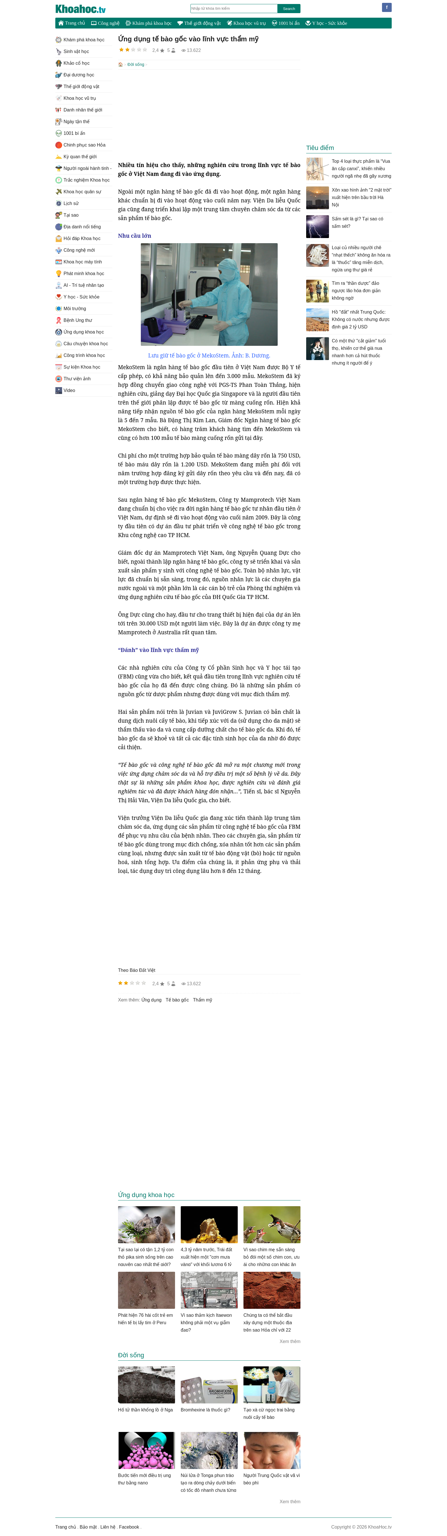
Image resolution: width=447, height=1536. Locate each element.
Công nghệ (105, 23)
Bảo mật (88, 1526)
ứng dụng (151, 999)
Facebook (129, 1526)
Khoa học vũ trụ (246, 23)
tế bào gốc (177, 999)
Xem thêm (290, 1340)
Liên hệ (107, 1526)
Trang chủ (71, 23)
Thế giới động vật (199, 23)
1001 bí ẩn (286, 23)
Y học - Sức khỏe (326, 23)
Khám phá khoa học (148, 23)
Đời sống (135, 64)
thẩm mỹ (202, 999)
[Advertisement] (209, 115)
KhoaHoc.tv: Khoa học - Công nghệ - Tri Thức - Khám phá (86, 9)
